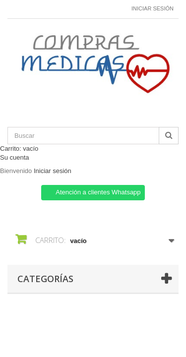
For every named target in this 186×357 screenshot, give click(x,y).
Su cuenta (14, 157)
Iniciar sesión (152, 8)
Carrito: (19, 148)
